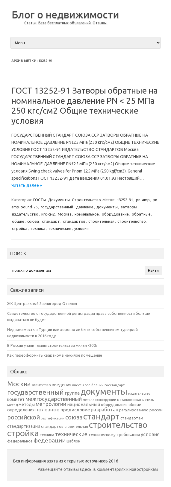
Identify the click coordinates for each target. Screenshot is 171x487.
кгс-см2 (48, 214)
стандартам (131, 418)
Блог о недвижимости (65, 14)
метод (12, 405)
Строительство (86, 200)
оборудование (115, 214)
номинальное (87, 214)
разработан (104, 409)
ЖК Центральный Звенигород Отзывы (42, 303)
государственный (57, 207)
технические (59, 228)
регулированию (134, 410)
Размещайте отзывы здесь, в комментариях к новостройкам (98, 469)
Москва (65, 214)
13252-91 (125, 200)
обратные (141, 214)
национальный (83, 404)
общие (18, 221)
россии (156, 410)
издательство (25, 214)
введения (61, 384)
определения (20, 409)
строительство (131, 221)
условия (81, 228)
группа (72, 393)
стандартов (74, 221)
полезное (47, 409)
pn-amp (143, 200)
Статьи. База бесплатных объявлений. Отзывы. (66, 23)
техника (37, 228)
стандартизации (23, 426)
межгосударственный (53, 399)
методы (27, 404)
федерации (50, 440)
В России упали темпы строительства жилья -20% (52, 345)
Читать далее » (26, 185)
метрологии (51, 404)
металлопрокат (129, 399)
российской (23, 417)
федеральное (20, 441)
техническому (102, 434)
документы (107, 207)
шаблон (73, 441)
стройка (19, 228)
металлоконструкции (99, 399)
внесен (78, 385)
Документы (59, 200)
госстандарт (115, 385)
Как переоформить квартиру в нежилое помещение (54, 355)
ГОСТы (39, 200)
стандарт (51, 221)
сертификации (52, 418)
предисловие (75, 409)
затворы (129, 207)
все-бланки (94, 385)
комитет (16, 399)
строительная (101, 221)
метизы (148, 399)
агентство (41, 384)
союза (33, 221)
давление (84, 207)
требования (128, 434)
